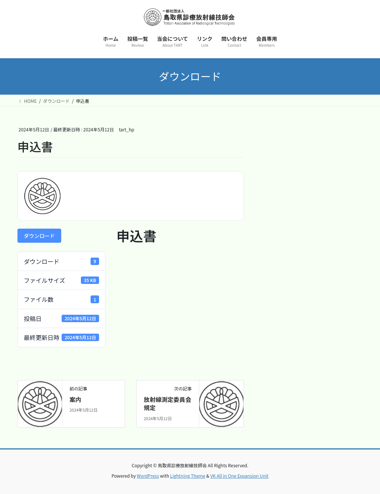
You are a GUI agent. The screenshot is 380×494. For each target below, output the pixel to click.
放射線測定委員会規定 (167, 403)
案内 (75, 399)
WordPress (148, 475)
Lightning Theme (187, 475)
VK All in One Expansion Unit (239, 475)
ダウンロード (39, 235)
